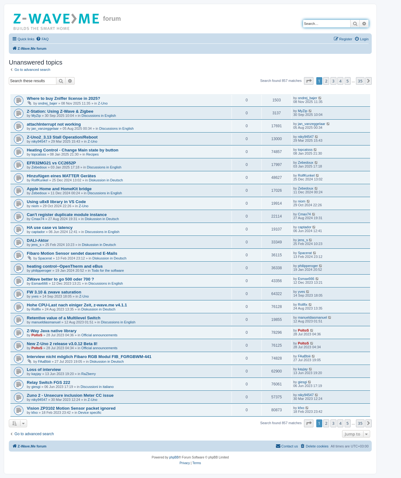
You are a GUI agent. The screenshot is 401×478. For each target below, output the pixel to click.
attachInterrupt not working (54, 124)
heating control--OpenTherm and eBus (65, 266)
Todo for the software (108, 270)
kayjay (36, 374)
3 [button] (333, 81)
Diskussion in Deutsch (106, 180)
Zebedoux (39, 167)
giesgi (36, 387)
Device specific (89, 412)
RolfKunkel (40, 180)
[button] (308, 81)
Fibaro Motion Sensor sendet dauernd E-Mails (72, 253)
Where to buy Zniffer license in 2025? (63, 98)
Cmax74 (38, 219)
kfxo (35, 412)
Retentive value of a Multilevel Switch (63, 318)
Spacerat (45, 258)
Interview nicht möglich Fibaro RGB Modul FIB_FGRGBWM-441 (89, 356)
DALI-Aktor (38, 240)
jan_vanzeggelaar (45, 128)
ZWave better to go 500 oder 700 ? (60, 279)
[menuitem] (42, 39)
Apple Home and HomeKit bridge (59, 188)
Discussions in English (99, 115)
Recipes (92, 154)
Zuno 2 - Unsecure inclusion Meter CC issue (70, 395)
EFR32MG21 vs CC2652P (51, 163)
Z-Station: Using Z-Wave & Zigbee (60, 111)
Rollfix (36, 309)
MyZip (36, 115)
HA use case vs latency (49, 227)
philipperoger (42, 270)
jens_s (37, 245)
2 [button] (326, 81)
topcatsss (39, 154)
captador (38, 232)
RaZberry (88, 374)
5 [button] (348, 81)
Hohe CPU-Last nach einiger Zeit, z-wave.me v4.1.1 (77, 305)
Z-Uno (103, 103)
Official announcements (99, 335)
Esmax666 (40, 283)
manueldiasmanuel (46, 322)
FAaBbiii (44, 361)
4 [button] (340, 81)
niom (35, 206)
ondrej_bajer (47, 103)
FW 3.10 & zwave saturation (54, 292)
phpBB (174, 457)
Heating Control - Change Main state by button (72, 150)
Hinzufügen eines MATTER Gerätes (61, 176)
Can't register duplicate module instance (67, 214)
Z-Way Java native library (52, 330)
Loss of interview (44, 369)
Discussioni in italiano (97, 387)
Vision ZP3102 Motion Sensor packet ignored (71, 408)
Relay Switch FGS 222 (48, 382)
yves (35, 296)
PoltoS (37, 335)
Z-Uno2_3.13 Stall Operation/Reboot (62, 137)
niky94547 (39, 141)
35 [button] (360, 81)
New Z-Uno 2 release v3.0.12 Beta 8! (62, 343)
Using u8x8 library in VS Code (56, 201)
